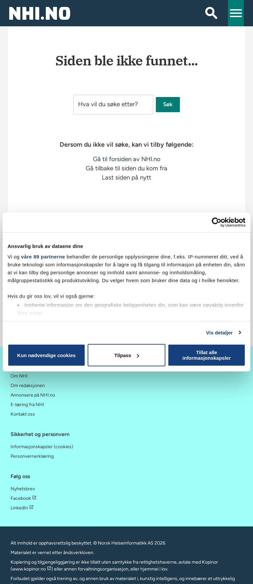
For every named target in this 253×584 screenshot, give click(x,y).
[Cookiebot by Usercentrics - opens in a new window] (216, 222)
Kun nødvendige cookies (46, 355)
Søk (168, 104)
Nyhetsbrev (23, 489)
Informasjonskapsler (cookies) (42, 447)
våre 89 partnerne (43, 256)
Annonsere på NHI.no (33, 395)
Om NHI (19, 376)
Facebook (24, 498)
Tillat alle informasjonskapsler (207, 355)
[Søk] (211, 13)
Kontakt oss (23, 414)
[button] (236, 13)
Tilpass (126, 355)
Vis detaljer (219, 332)
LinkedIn (22, 508)
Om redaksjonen (28, 385)
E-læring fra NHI (27, 404)
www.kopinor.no (31, 569)
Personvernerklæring (32, 456)
